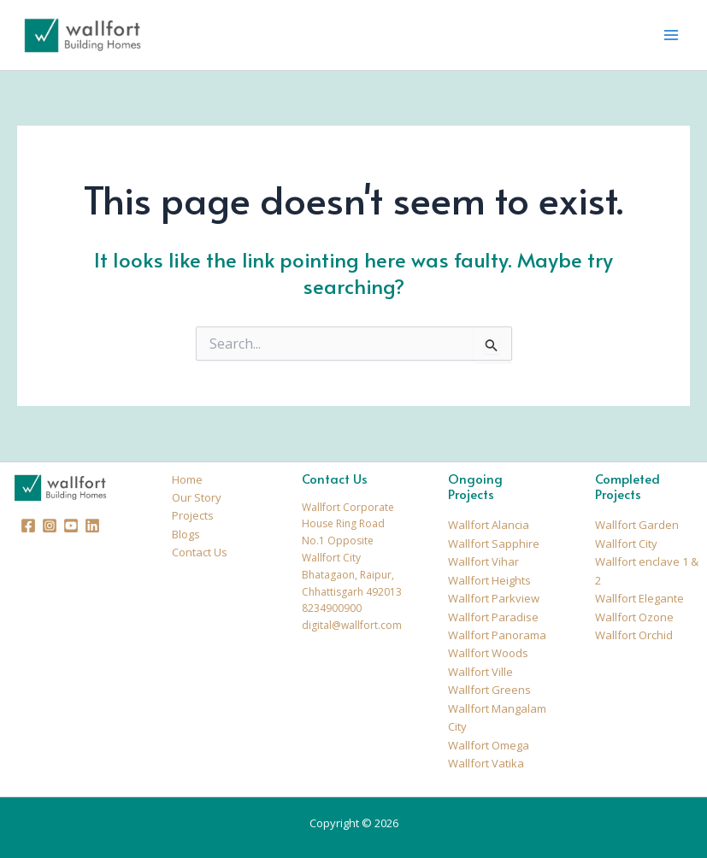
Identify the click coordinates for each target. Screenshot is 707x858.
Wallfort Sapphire (493, 543)
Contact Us (199, 552)
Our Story (196, 497)
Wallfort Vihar (483, 561)
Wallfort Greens (489, 689)
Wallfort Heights (489, 580)
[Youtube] (71, 525)
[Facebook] (28, 525)
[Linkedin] (92, 525)
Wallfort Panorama (497, 635)
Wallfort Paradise (493, 617)
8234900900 (332, 608)
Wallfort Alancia (488, 524)
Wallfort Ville (480, 671)
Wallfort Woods (488, 653)
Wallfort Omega (488, 745)
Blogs (186, 534)
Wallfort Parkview (493, 598)
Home (187, 479)
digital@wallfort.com (352, 625)
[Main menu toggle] (671, 35)
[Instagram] (49, 525)
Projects (193, 515)
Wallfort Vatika (486, 763)
